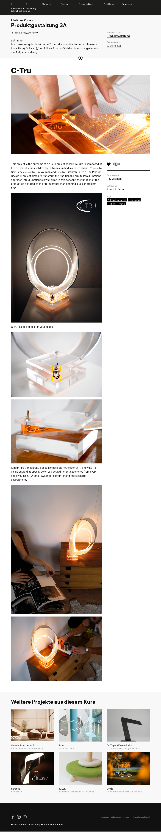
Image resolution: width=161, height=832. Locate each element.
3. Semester (114, 46)
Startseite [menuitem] (46, 4)
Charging (134, 200)
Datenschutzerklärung (120, 817)
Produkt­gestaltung (118, 36)
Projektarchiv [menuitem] (109, 4)
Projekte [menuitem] (64, 4)
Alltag (111, 200)
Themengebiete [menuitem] (86, 4)
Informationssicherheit (140, 817)
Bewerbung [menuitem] (127, 4)
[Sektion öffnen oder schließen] (80, 57)
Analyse (121, 200)
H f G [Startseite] (23, 7)
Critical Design (116, 204)
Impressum (104, 817)
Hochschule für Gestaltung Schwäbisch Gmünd (37, 824)
